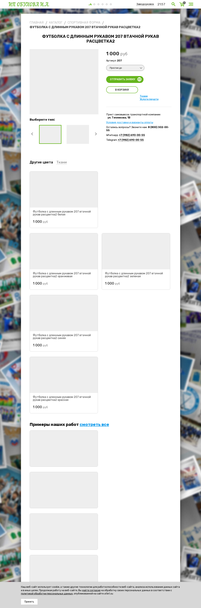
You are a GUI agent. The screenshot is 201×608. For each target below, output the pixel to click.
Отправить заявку (122, 79)
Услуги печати (149, 99)
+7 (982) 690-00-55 (132, 135)
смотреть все (94, 300)
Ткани (144, 96)
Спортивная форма (63, 560)
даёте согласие (91, 590)
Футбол (81, 560)
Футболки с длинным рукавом (106, 560)
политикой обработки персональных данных (47, 593)
